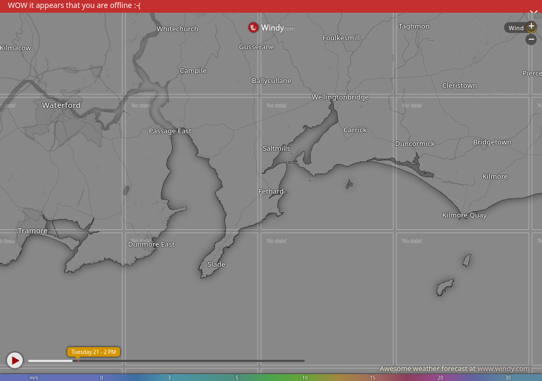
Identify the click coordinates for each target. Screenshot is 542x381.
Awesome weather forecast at (455, 368)
